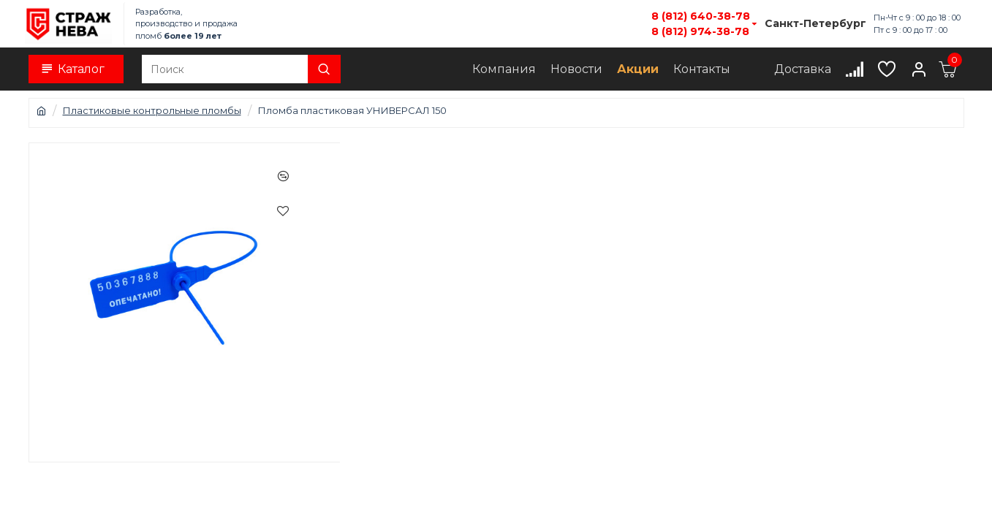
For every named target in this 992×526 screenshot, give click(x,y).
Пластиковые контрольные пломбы (152, 110)
